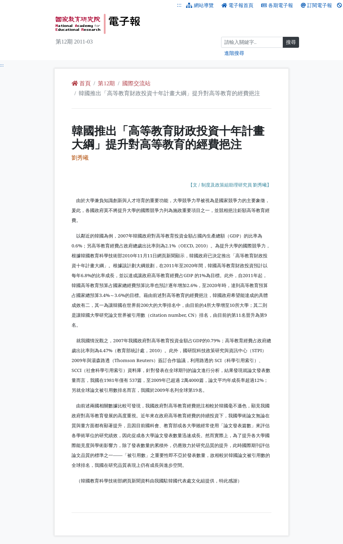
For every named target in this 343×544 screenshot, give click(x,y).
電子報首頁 (237, 5)
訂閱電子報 (316, 5)
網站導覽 (200, 5)
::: (179, 5)
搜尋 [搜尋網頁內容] (291, 42)
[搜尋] (252, 42)
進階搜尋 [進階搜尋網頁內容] (234, 53)
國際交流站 (136, 83)
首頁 (81, 83)
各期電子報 (277, 5)
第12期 (106, 83)
